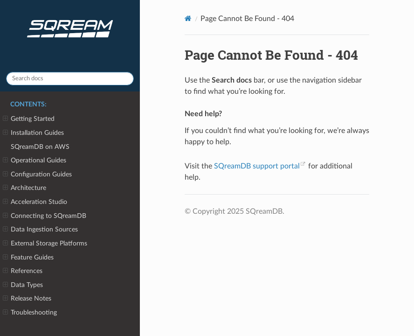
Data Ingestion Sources (40, 229)
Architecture (24, 188)
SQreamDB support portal (257, 166)
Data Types (23, 285)
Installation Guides (33, 133)
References (22, 271)
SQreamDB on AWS (40, 146)
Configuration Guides (37, 174)
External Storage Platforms (45, 243)
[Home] (188, 18)
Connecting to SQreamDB (44, 216)
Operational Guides (34, 160)
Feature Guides (28, 257)
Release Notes (27, 298)
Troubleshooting (30, 312)
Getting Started (29, 119)
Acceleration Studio (35, 202)
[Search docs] (70, 78)
